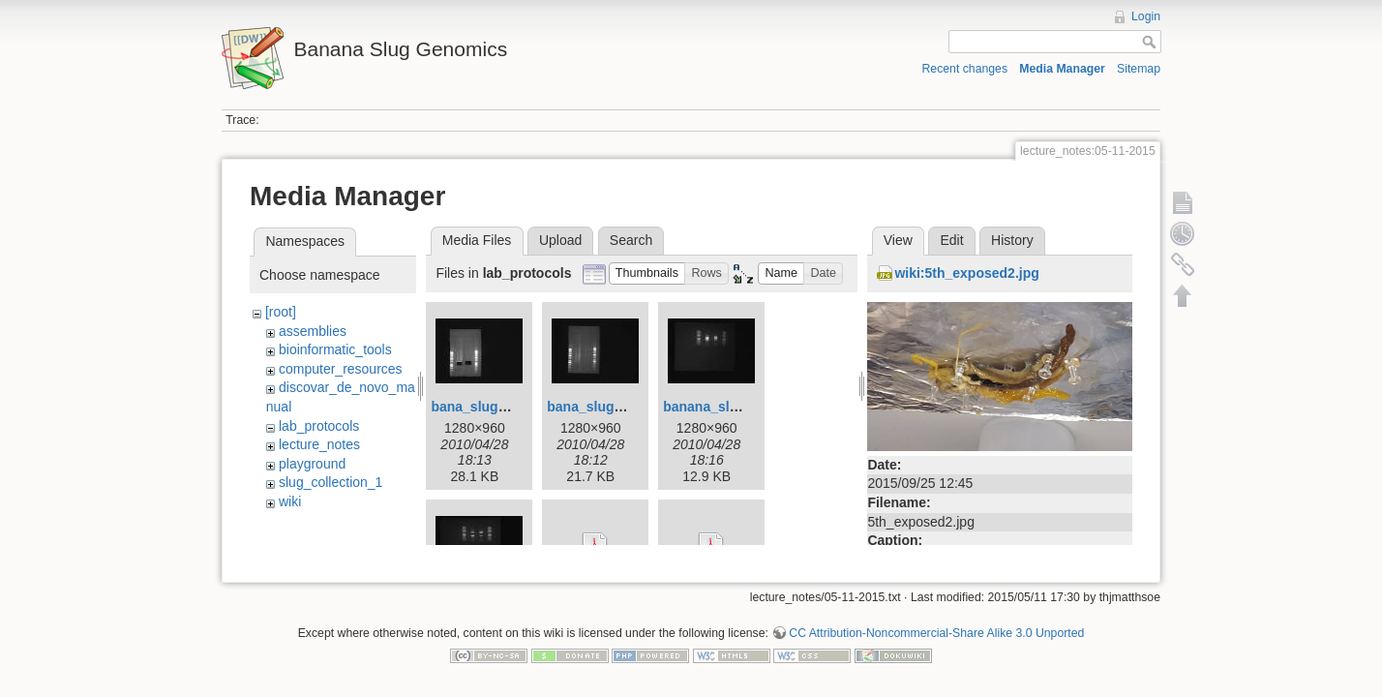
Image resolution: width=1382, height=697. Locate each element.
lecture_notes (319, 444)
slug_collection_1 (330, 482)
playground (312, 463)
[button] (647, 273)
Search (631, 240)
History (1012, 240)
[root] (280, 311)
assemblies (312, 331)
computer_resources (341, 369)
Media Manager (1062, 69)
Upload (560, 240)
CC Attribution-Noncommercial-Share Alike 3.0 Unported (936, 626)
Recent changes (965, 69)
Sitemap (1138, 69)
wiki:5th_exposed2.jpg (966, 273)
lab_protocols (319, 426)
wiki (290, 501)
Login (1145, 16)
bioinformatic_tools (335, 349)
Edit (951, 240)
